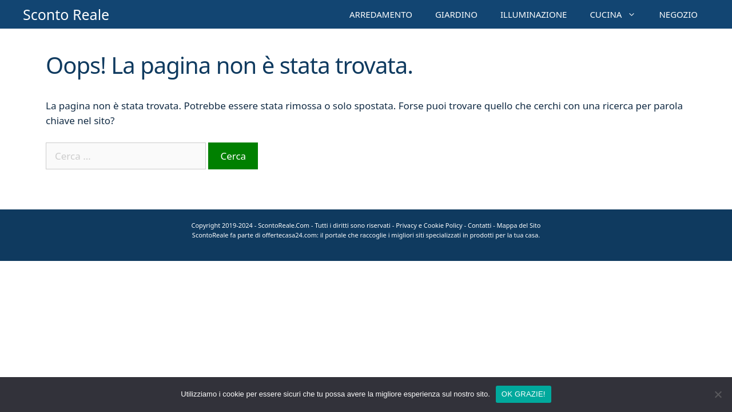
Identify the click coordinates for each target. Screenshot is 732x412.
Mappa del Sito (519, 225)
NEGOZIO (678, 14)
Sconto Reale (66, 14)
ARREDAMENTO (380, 14)
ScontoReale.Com (283, 225)
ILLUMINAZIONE (533, 14)
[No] (717, 394)
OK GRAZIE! (524, 394)
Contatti (479, 225)
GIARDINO (456, 14)
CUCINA (618, 14)
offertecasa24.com (289, 235)
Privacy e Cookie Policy (429, 225)
